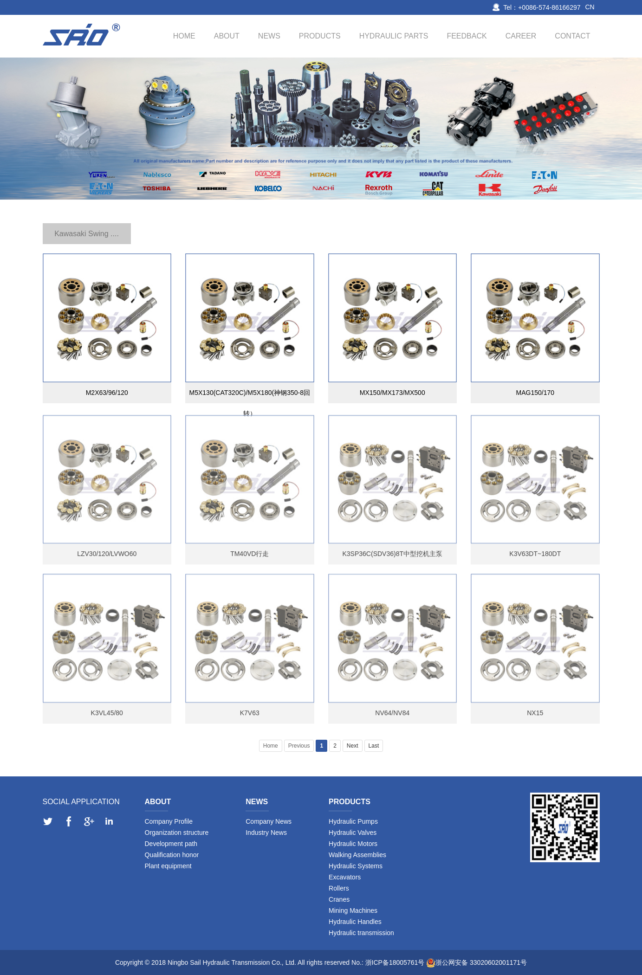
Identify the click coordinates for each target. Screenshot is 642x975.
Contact (572, 36)
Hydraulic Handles (355, 921)
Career (521, 36)
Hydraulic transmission (361, 932)
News (269, 36)
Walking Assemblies (357, 855)
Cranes (339, 899)
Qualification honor (172, 855)
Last (374, 746)
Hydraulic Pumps (353, 821)
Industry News (266, 832)
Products (320, 36)
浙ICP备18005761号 (395, 962)
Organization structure (177, 832)
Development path (171, 843)
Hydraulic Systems (356, 866)
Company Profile (169, 821)
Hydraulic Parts (393, 36)
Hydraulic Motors (353, 843)
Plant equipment (168, 866)
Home (184, 36)
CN (590, 7)
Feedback (466, 36)
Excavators (345, 877)
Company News (269, 821)
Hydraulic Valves (352, 832)
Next (352, 746)
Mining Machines (353, 910)
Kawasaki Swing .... (86, 234)
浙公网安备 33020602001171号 (481, 962)
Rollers (339, 888)
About (227, 36)
